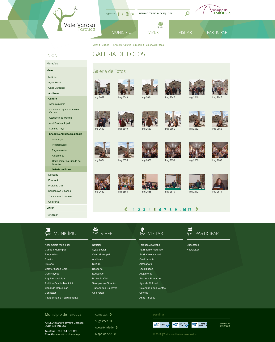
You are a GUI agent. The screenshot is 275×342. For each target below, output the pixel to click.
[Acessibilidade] (106, 327)
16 (184, 209)
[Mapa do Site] (105, 334)
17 (189, 209)
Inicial (53, 55)
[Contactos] (103, 314)
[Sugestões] (103, 321)
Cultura (107, 45)
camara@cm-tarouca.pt (67, 334)
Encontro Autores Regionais (128, 45)
